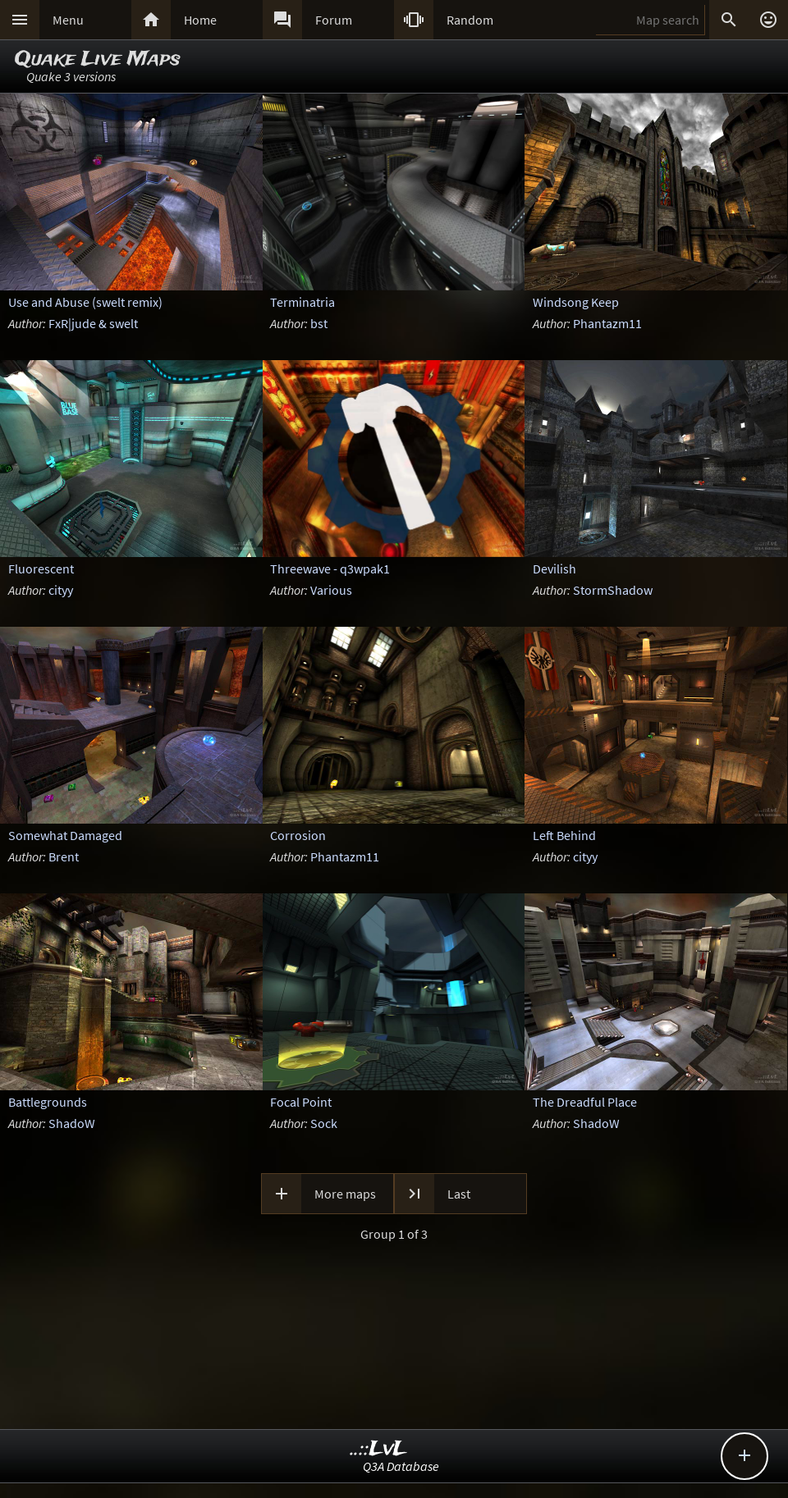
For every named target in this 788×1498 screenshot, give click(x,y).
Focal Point (301, 1102)
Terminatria (302, 302)
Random (470, 19)
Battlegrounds (47, 1102)
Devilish (554, 568)
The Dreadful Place (585, 1102)
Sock (323, 1123)
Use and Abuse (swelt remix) (85, 302)
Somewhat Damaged (65, 835)
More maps (345, 1193)
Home (200, 19)
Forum (333, 19)
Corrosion (298, 835)
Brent (63, 856)
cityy (60, 590)
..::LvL (378, 1449)
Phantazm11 (607, 323)
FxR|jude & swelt (93, 323)
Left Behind (564, 835)
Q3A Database (401, 1466)
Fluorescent (41, 568)
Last (458, 1193)
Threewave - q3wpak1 (330, 568)
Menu (68, 19)
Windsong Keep (576, 302)
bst (319, 323)
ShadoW (71, 1123)
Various (331, 590)
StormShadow (613, 590)
